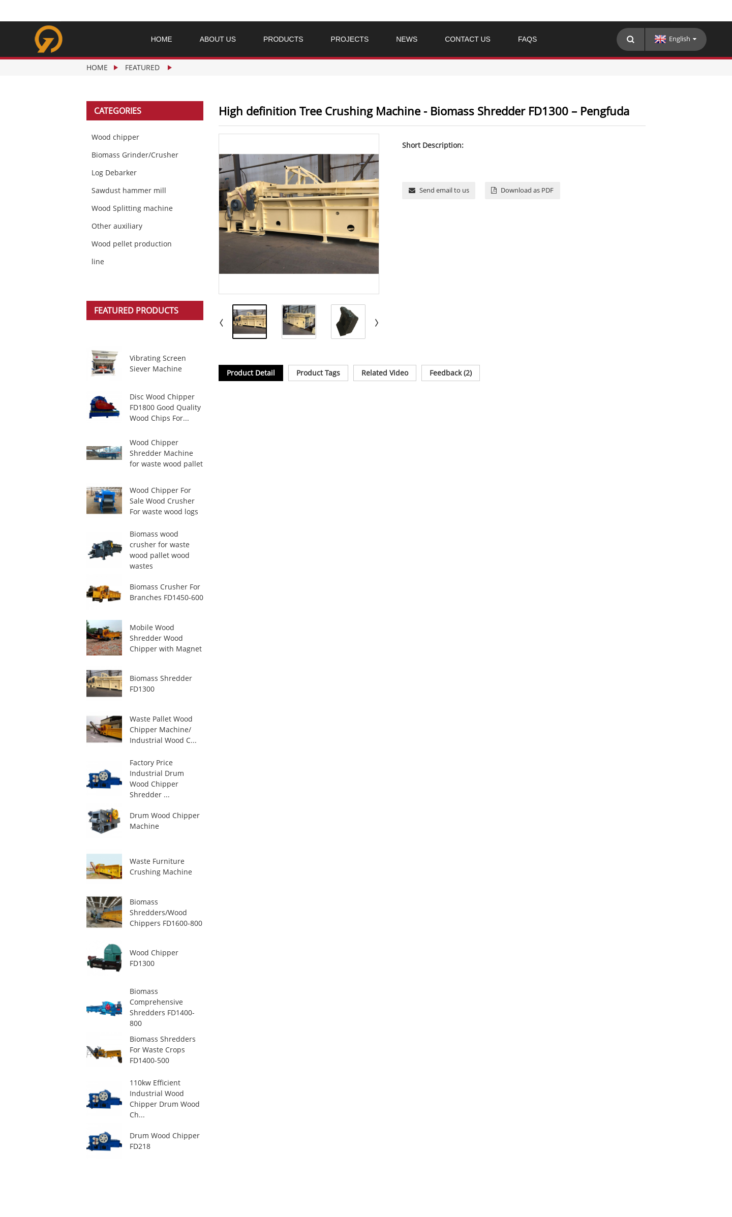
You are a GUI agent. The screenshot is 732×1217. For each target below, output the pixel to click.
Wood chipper (115, 137)
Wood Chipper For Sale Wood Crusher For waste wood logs (164, 500)
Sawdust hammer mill (129, 190)
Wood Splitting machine (132, 208)
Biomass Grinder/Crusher (135, 155)
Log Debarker (114, 172)
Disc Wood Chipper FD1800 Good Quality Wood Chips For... (165, 407)
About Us (218, 39)
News (406, 39)
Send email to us (444, 190)
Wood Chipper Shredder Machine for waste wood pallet (166, 453)
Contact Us (468, 39)
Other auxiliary (117, 226)
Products (283, 39)
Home (161, 39)
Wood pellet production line (132, 252)
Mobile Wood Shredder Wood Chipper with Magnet (166, 637)
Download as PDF (527, 190)
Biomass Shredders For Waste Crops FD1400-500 (163, 1049)
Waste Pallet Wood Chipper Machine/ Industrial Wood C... (163, 729)
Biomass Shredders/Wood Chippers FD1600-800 (166, 912)
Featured (142, 67)
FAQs (527, 39)
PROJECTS (350, 39)
